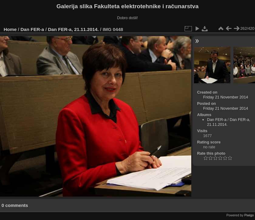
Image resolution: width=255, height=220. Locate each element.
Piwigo (249, 215)
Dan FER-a (32, 29)
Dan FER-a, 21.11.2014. (73, 29)
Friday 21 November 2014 (225, 97)
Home (10, 29)
